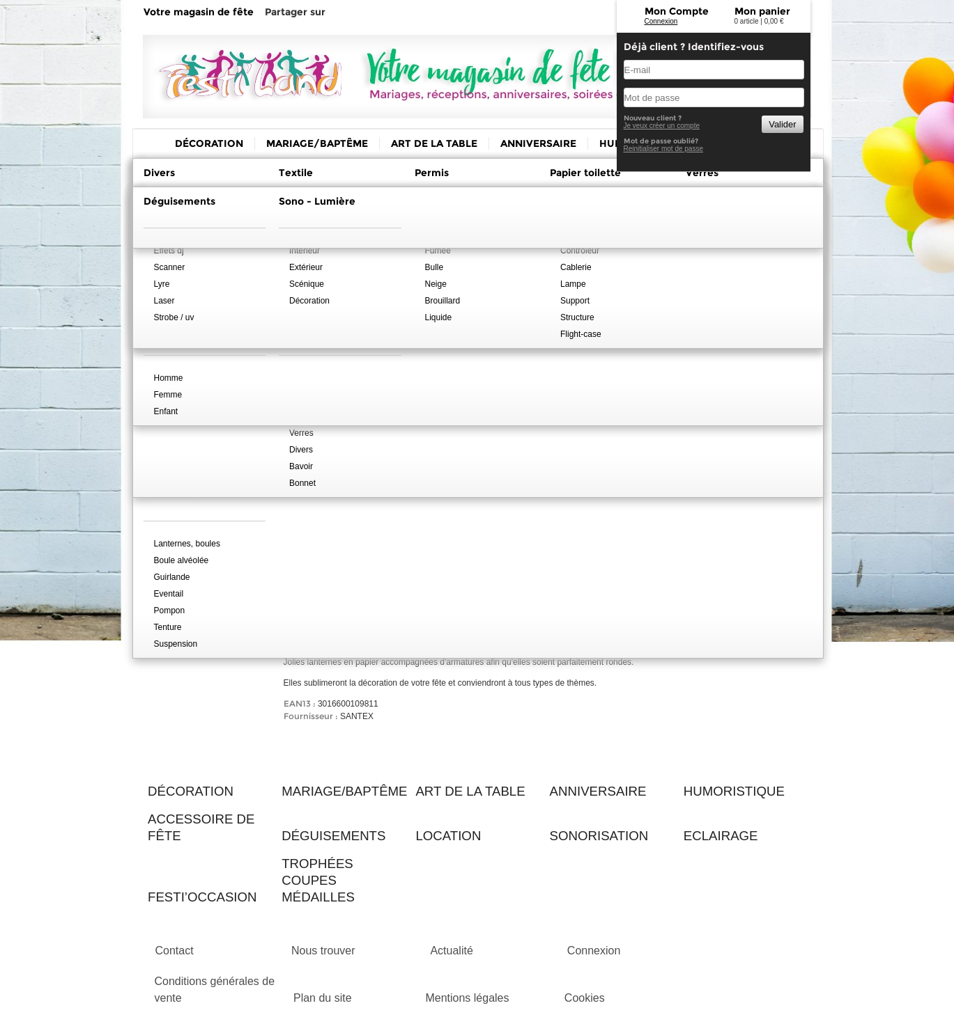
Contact (174, 950)
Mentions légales (467, 998)
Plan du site (322, 998)
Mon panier (762, 11)
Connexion (661, 21)
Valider (782, 124)
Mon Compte (677, 11)
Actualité (451, 950)
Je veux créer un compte (662, 125)
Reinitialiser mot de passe (664, 148)
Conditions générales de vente (215, 989)
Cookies (584, 998)
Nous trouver (323, 950)
